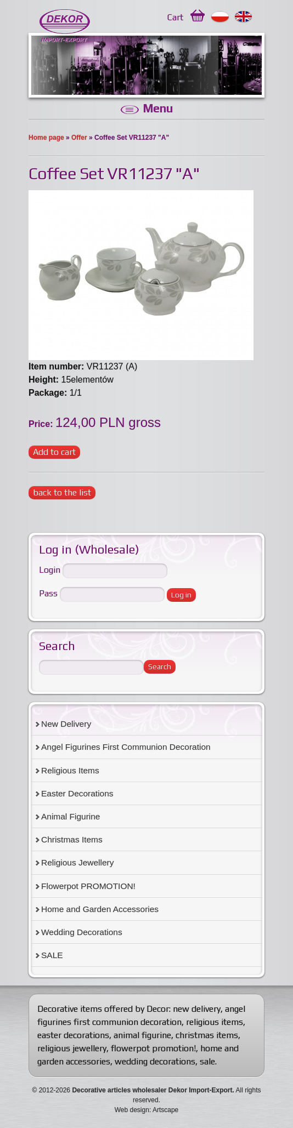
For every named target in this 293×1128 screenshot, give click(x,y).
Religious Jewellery (77, 862)
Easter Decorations (77, 793)
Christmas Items (72, 839)
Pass (48, 594)
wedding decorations (155, 1061)
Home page (46, 137)
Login (49, 570)
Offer (79, 137)
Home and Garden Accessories (100, 909)
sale (207, 1061)
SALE (52, 955)
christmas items (207, 1035)
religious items (214, 1022)
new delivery (197, 1009)
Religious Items (70, 770)
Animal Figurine (70, 816)
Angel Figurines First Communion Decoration (126, 746)
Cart (175, 17)
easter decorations (73, 1035)
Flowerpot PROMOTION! (88, 886)
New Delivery (66, 723)
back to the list (62, 492)
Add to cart (54, 452)
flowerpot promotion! (153, 1048)
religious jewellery (71, 1048)
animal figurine (142, 1035)
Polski (220, 17)
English (243, 17)
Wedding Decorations (81, 932)
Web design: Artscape (147, 1110)
